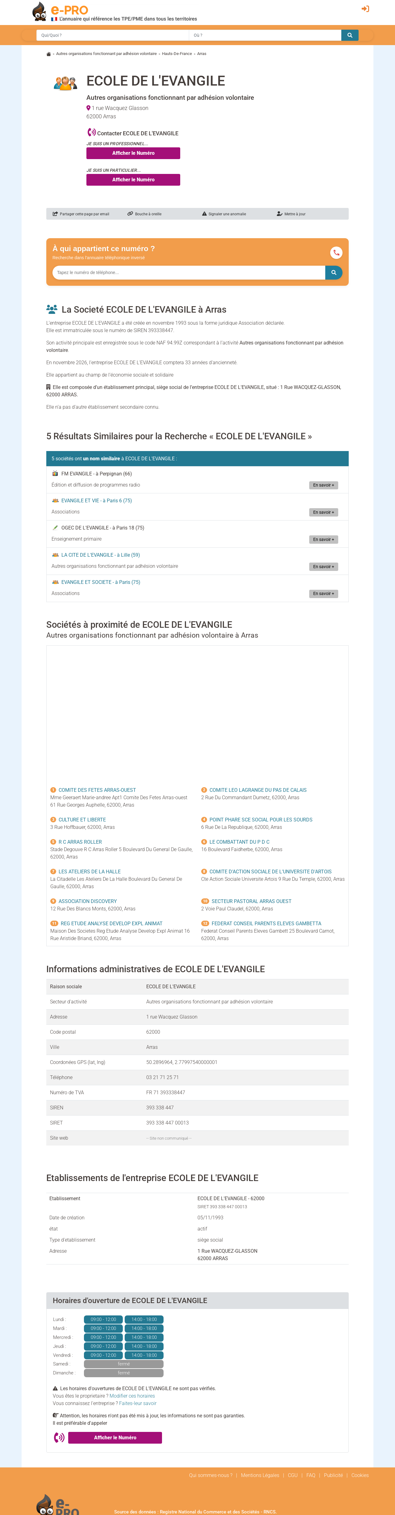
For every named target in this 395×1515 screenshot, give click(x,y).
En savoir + (323, 485)
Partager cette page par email (81, 214)
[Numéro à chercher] (188, 273)
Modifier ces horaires (132, 1396)
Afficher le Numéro (133, 153)
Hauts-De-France (177, 53)
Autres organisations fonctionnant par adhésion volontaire (106, 53)
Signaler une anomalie (224, 214)
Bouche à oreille (144, 214)
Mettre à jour (291, 214)
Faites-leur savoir (137, 1403)
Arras (201, 53)
